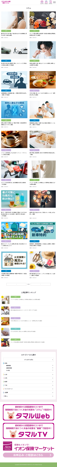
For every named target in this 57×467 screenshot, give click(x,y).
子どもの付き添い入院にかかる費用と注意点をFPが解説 (23, 331)
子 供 (5, 385)
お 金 (5, 374)
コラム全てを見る (28, 359)
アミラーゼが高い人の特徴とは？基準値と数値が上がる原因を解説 (25, 299)
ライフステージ (8, 389)
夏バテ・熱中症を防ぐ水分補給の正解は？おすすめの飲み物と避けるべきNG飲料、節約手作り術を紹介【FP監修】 (14, 214)
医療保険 (8, 365)
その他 (8, 370)
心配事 (6, 392)
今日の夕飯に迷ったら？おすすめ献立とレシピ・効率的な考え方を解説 (26, 320)
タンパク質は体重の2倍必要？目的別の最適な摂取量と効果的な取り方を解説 (28, 342)
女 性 (5, 378)
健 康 (5, 381)
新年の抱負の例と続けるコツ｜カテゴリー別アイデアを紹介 (24, 310)
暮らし (6, 396)
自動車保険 (9, 368)
